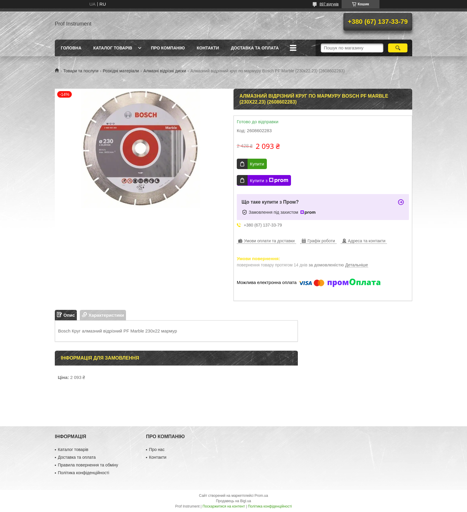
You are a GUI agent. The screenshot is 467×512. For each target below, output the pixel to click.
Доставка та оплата (255, 48)
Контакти (208, 48)
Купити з (269, 180)
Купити (257, 163)
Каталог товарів (112, 48)
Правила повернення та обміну (88, 465)
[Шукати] (397, 47)
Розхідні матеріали (121, 70)
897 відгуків (329, 4)
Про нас (156, 449)
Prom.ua (261, 496)
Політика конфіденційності (83, 472)
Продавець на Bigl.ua (233, 501)
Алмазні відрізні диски (164, 70)
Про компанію (168, 48)
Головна (71, 48)
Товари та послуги (80, 70)
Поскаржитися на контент (224, 506)
